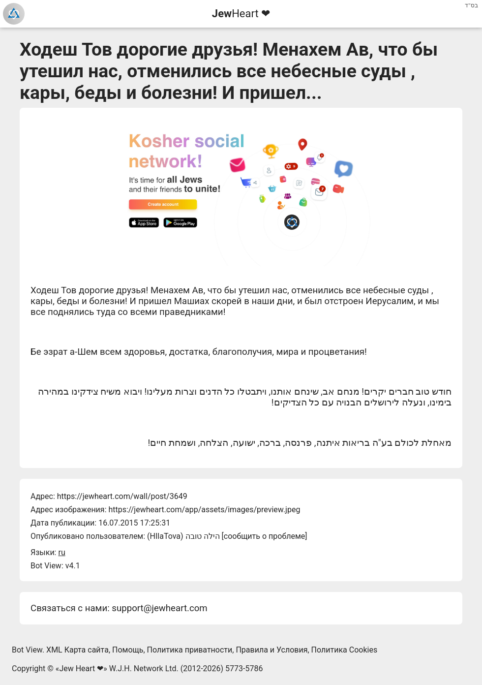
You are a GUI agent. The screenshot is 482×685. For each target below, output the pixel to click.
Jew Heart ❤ (81, 668)
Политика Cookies (344, 649)
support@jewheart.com (159, 608)
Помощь (127, 649)
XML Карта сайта (77, 649)
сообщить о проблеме (264, 536)
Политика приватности (190, 649)
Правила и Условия (271, 649)
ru (61, 552)
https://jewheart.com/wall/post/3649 (122, 496)
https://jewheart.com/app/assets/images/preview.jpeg (204, 509)
